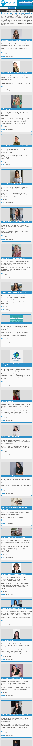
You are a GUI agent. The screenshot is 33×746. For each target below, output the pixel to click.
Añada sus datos (24, 1)
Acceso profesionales (25, 4)
